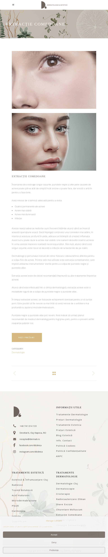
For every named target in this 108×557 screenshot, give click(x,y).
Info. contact (64, 440)
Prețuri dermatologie (69, 419)
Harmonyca (18, 511)
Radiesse (17, 484)
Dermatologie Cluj (67, 483)
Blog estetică (64, 435)
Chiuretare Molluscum (69, 509)
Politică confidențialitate (71, 450)
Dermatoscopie (65, 488)
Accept (54, 534)
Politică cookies (66, 445)
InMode (16, 516)
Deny (53, 542)
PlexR (15, 505)
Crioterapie (63, 493)
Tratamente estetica (68, 424)
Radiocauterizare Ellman (71, 499)
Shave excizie (64, 504)
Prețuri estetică (66, 430)
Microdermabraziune (24, 500)
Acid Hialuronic (21, 495)
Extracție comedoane (69, 514)
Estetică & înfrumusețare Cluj (30, 479)
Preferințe (53, 550)
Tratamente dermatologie (72, 414)
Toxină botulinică (22, 490)
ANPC (59, 456)
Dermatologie (18, 352)
